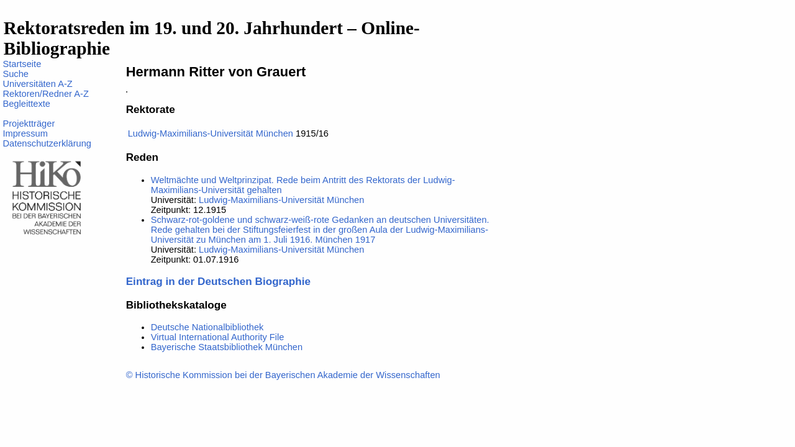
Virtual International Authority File (217, 337)
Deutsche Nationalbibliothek (207, 327)
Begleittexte (26, 104)
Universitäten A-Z (37, 84)
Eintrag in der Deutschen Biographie (218, 281)
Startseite (21, 64)
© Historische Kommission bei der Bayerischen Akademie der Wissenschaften (283, 375)
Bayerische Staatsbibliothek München (226, 347)
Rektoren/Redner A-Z (45, 94)
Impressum (24, 133)
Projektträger (28, 124)
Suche (15, 74)
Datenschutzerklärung (46, 143)
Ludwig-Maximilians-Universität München (210, 133)
